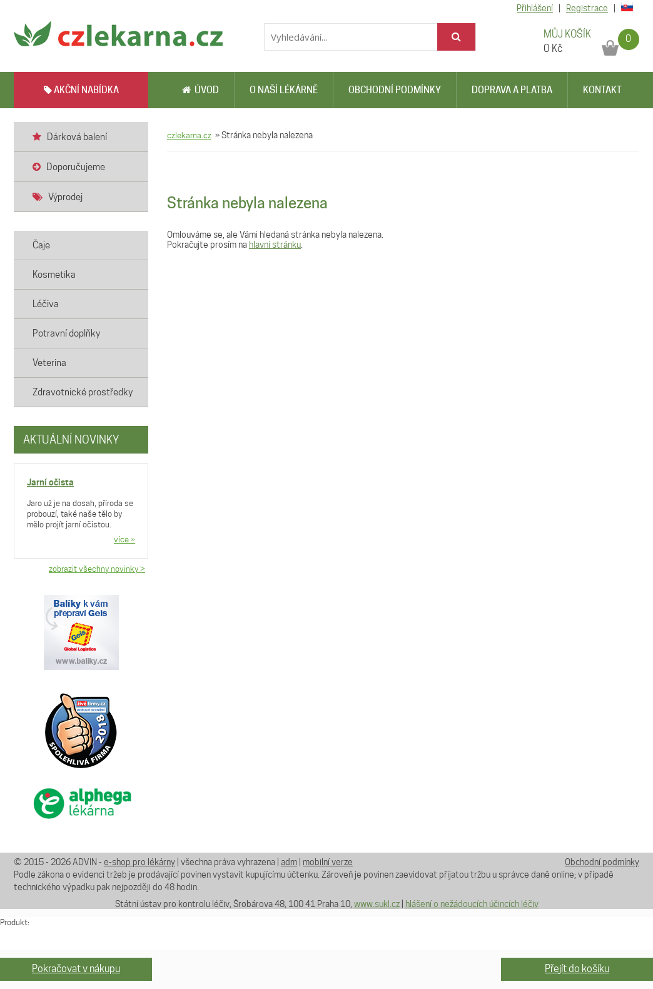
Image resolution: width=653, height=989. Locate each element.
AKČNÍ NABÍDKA (81, 90)
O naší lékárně (284, 90)
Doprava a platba (512, 90)
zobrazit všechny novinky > (97, 569)
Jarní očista (50, 482)
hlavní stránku (275, 245)
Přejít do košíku (577, 969)
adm (289, 862)
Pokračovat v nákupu (76, 969)
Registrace (587, 8)
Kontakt (602, 90)
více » (124, 539)
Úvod (200, 90)
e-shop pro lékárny (139, 862)
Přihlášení (535, 8)
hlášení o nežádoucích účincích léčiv (472, 904)
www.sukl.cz (377, 904)
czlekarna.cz (189, 135)
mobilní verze (328, 862)
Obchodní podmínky (394, 90)
